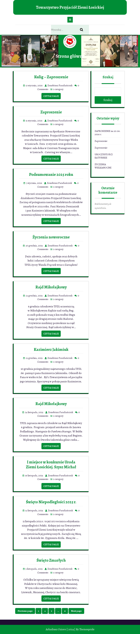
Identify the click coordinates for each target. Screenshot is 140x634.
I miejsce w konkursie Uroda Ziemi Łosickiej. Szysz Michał (51, 464)
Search (83, 29)
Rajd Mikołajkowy (51, 287)
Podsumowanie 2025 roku (51, 174)
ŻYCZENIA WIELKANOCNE (103, 166)
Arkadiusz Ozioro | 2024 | (60, 629)
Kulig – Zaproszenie (51, 77)
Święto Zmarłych (51, 560)
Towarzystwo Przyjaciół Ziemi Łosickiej (70, 7)
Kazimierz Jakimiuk (51, 349)
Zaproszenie (51, 112)
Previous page (25, 611)
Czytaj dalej (51, 96)
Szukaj (108, 77)
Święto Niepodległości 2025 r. (51, 502)
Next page (76, 611)
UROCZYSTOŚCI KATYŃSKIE (104, 156)
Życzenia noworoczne (51, 237)
